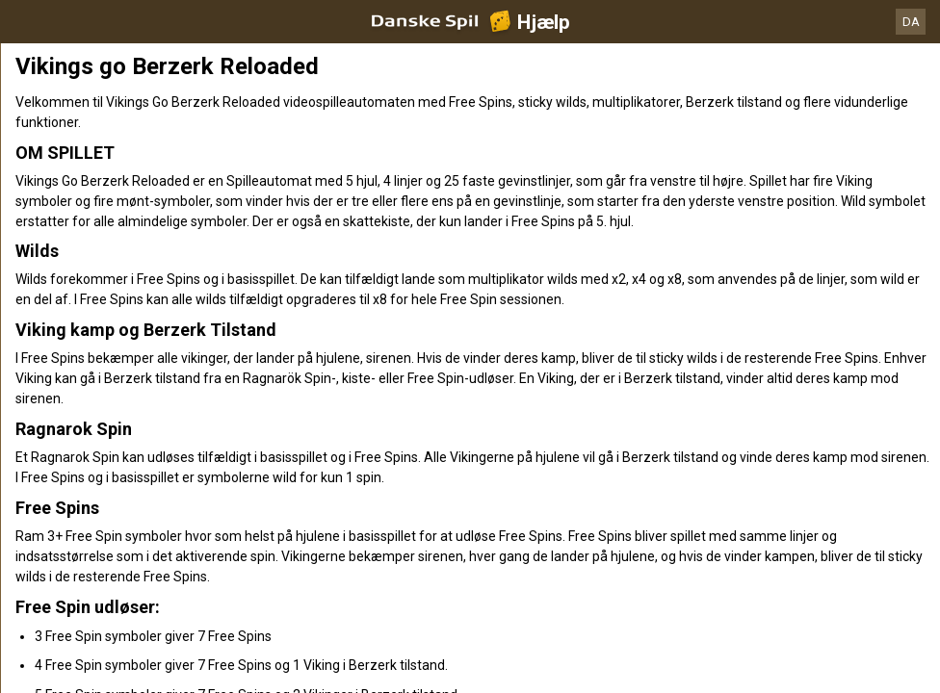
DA (911, 21)
